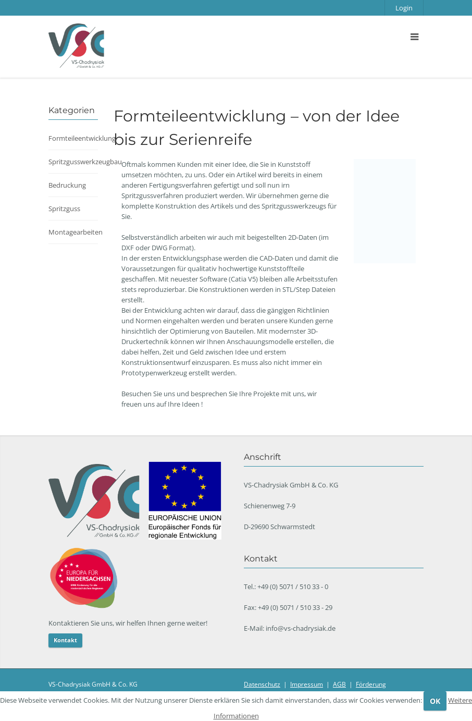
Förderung (371, 684)
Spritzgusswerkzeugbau (85, 161)
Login (404, 8)
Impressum (306, 684)
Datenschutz (262, 684)
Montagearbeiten (75, 232)
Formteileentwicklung (82, 138)
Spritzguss (64, 208)
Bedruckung (67, 185)
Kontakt (65, 640)
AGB (339, 684)
